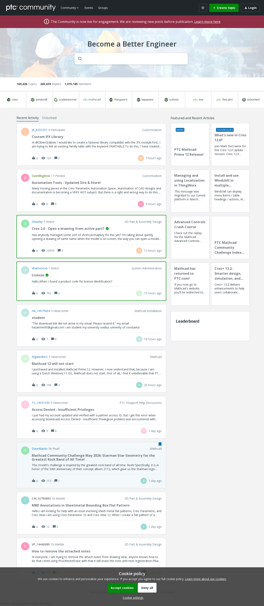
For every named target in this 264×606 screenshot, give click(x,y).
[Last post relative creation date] (154, 158)
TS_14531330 (41, 402)
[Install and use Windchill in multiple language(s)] (230, 191)
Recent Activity (27, 118)
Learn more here (207, 21)
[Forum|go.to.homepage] (31, 7)
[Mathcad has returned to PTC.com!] (190, 284)
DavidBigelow (41, 175)
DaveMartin (39, 448)
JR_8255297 (39, 129)
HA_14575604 (41, 310)
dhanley (37, 221)
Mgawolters (40, 356)
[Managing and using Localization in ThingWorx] (190, 191)
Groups (103, 8)
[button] (132, 598)
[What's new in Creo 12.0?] (230, 144)
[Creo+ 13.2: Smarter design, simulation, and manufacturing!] (230, 284)
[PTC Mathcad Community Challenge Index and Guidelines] (230, 237)
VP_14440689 (41, 544)
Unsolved (49, 118)
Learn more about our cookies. (205, 579)
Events (88, 8)
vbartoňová (39, 268)
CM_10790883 (41, 498)
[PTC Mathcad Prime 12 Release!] (190, 144)
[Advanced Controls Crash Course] (190, 237)
